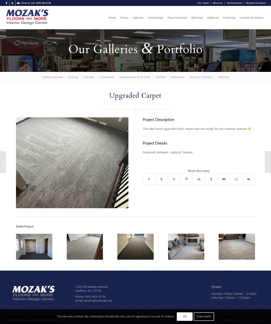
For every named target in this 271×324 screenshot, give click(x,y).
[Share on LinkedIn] (199, 179)
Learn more (204, 316)
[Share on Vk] (224, 179)
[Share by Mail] (249, 179)
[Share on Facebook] (149, 179)
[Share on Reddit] (236, 179)
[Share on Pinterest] (186, 179)
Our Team (203, 2)
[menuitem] (203, 3)
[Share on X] (161, 179)
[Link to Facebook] (6, 3)
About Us (218, 2)
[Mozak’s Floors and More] (27, 17)
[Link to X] (12, 3)
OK (184, 316)
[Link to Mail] (18, 3)
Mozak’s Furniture (256, 2)
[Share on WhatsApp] (174, 179)
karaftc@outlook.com (98, 300)
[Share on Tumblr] (211, 179)
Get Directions (234, 2)
